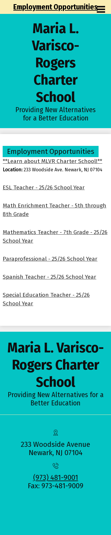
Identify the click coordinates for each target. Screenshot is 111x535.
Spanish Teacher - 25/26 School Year (49, 276)
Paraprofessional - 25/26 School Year (50, 258)
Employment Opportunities (55, 7)
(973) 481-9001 (55, 477)
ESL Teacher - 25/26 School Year (44, 187)
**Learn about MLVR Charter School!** (52, 161)
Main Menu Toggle (101, 9)
